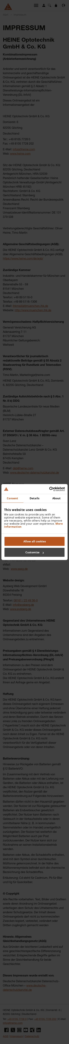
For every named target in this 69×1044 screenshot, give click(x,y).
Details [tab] (34, 498)
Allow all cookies (34, 541)
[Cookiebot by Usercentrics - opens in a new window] (49, 489)
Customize (34, 552)
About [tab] (56, 498)
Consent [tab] (12, 498)
